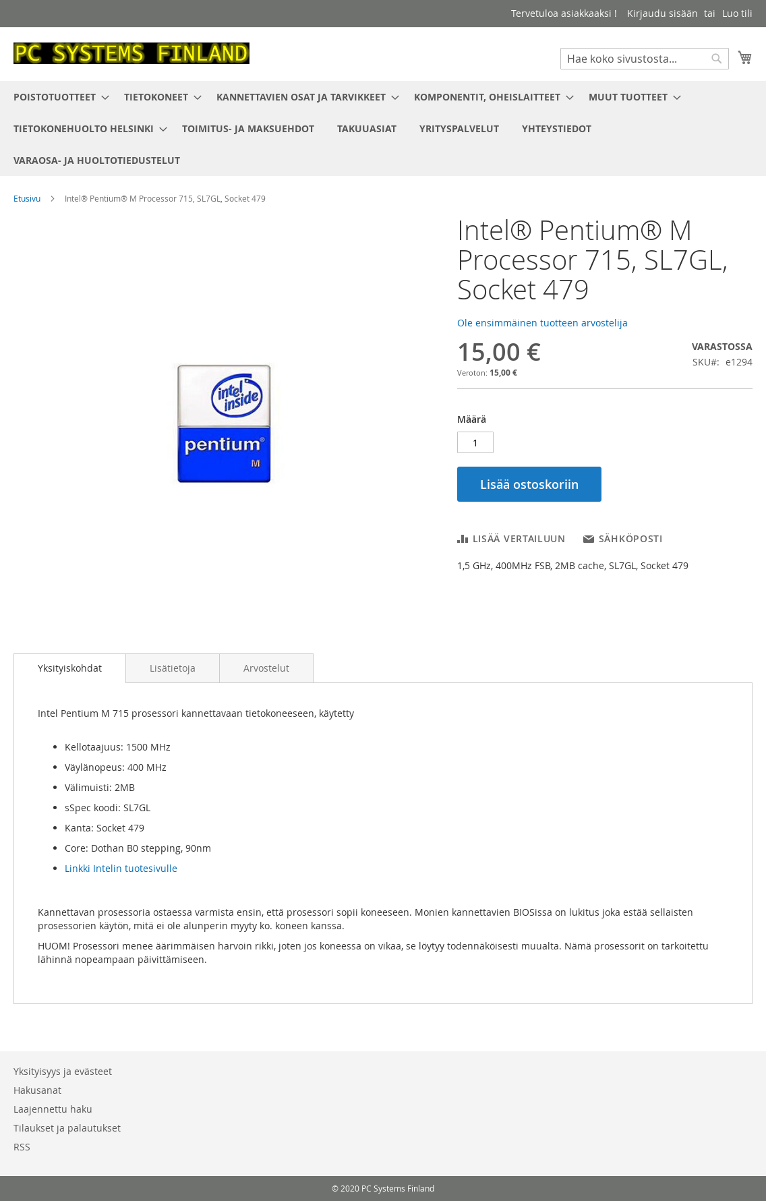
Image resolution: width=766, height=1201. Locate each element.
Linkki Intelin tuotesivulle (121, 868)
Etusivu (26, 198)
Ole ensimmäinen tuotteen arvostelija (542, 322)
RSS (21, 1146)
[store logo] (131, 53)
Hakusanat (37, 1090)
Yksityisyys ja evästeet (62, 1071)
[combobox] (644, 58)
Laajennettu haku (52, 1109)
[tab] (69, 668)
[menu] (383, 128)
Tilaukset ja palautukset (67, 1127)
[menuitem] (57, 97)
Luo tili (737, 13)
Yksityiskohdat (70, 668)
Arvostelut (266, 668)
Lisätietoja (173, 668)
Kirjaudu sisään (662, 13)
